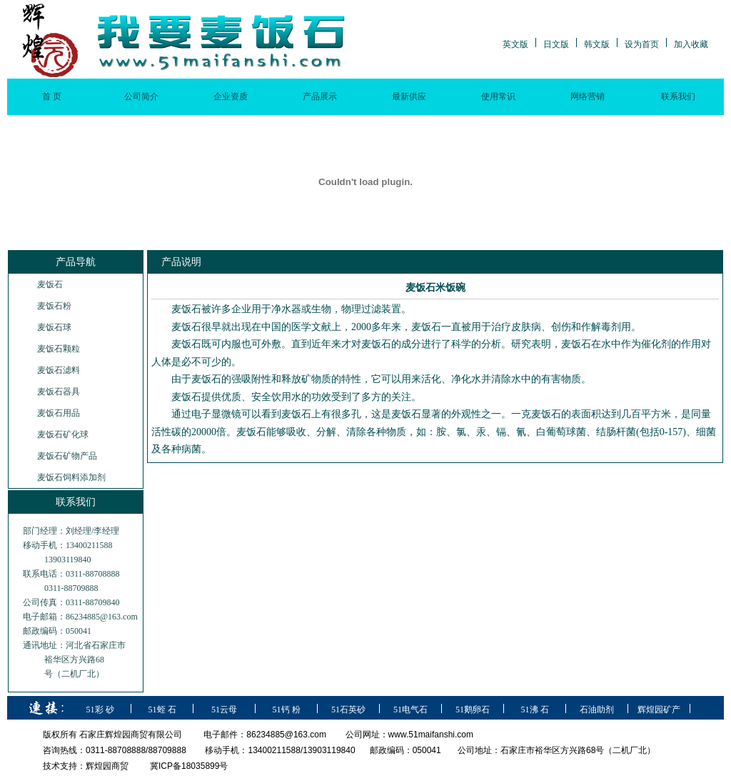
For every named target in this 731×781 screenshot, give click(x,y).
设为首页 (642, 44)
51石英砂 (348, 710)
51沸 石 (535, 710)
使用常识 (498, 96)
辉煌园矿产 (658, 710)
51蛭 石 (162, 710)
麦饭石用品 (58, 413)
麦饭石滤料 (58, 370)
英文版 (515, 44)
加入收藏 (691, 44)
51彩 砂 (100, 710)
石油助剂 (597, 710)
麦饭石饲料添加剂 (71, 477)
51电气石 (410, 710)
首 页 (51, 96)
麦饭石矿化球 (63, 434)
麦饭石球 (54, 327)
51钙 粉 (287, 710)
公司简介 (141, 96)
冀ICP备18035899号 (189, 766)
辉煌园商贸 (107, 766)
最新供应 (409, 96)
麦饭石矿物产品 (67, 456)
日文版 (556, 44)
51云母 (224, 710)
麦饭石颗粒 (58, 349)
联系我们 (678, 96)
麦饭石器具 (58, 392)
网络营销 (587, 96)
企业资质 (230, 96)
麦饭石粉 (54, 306)
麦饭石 (50, 284)
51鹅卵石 (472, 710)
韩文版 (597, 44)
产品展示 (320, 96)
